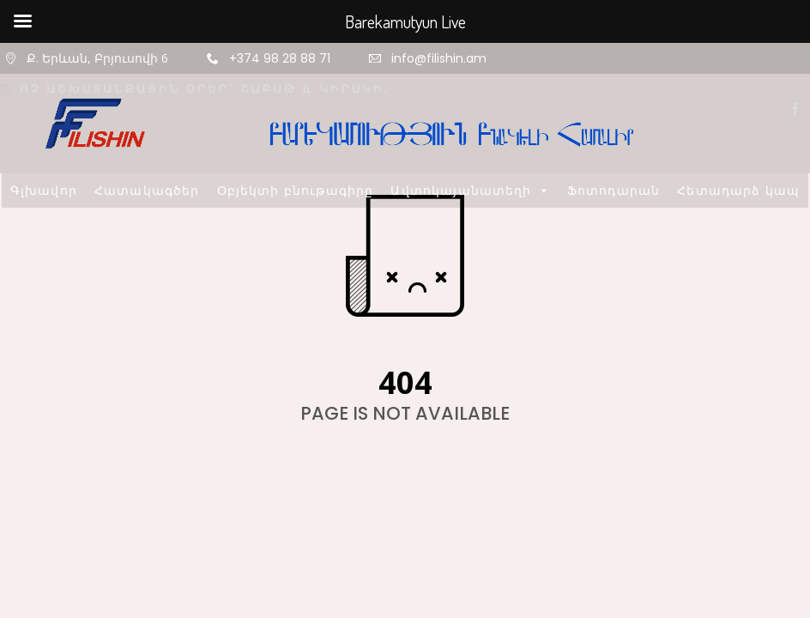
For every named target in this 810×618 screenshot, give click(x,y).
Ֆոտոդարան (613, 190)
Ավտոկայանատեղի (469, 190)
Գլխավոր (43, 190)
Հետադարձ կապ (738, 190)
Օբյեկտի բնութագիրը (295, 190)
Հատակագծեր (147, 190)
